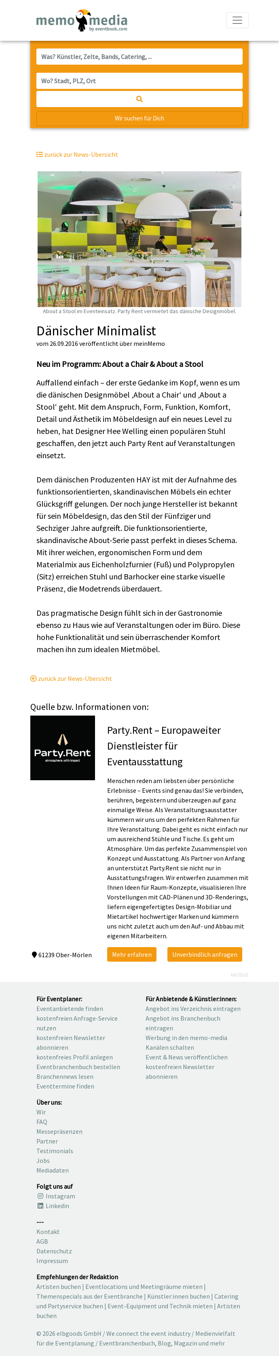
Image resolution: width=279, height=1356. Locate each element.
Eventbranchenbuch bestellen (78, 1067)
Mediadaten (52, 1170)
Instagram (55, 1196)
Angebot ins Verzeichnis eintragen (193, 1008)
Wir (41, 1112)
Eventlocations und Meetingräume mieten (144, 1286)
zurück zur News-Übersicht (71, 678)
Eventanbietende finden (69, 1008)
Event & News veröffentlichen (187, 1057)
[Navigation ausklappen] (237, 20)
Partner (47, 1141)
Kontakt (48, 1232)
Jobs (43, 1160)
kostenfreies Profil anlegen (74, 1057)
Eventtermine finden (65, 1086)
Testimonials (54, 1151)
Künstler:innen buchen (178, 1296)
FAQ (41, 1122)
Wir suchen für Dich (139, 118)
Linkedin (52, 1206)
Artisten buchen (58, 1286)
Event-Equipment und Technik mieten (160, 1306)
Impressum (52, 1261)
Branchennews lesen (64, 1076)
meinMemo (149, 343)
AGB (42, 1241)
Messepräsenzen (59, 1131)
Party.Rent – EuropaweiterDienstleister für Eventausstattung (164, 745)
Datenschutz (54, 1251)
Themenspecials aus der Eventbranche (89, 1296)
